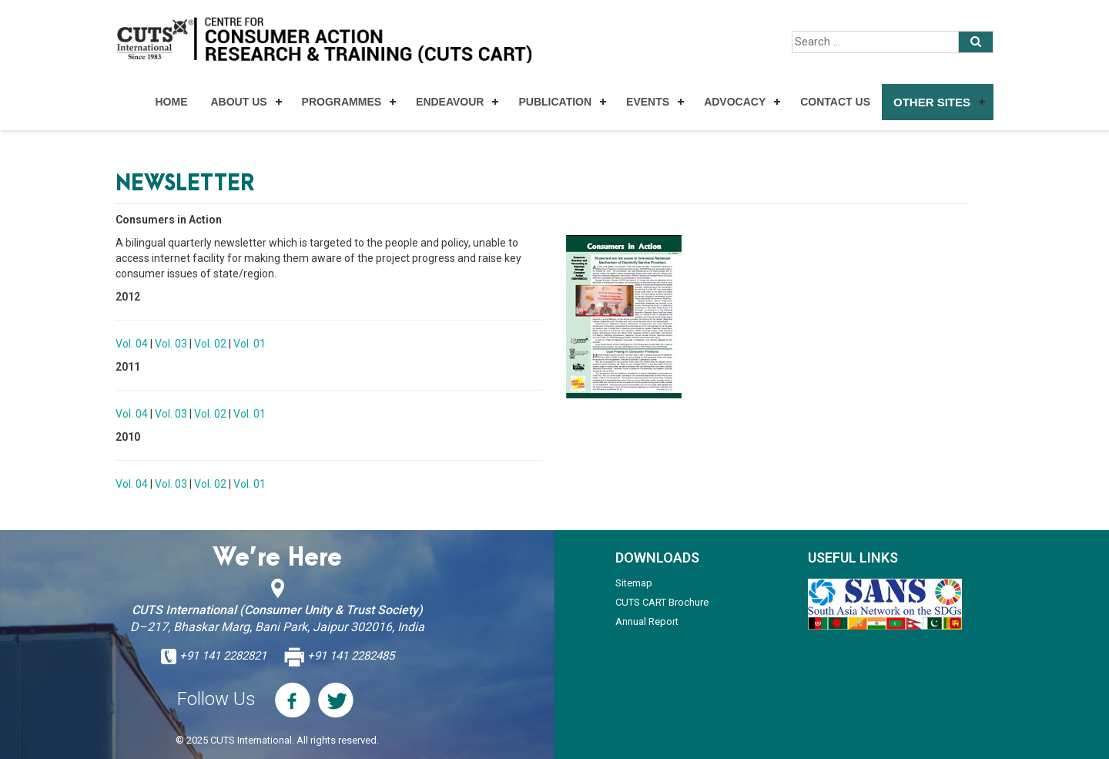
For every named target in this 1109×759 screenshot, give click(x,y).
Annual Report (646, 621)
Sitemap (633, 583)
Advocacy (735, 102)
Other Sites (931, 102)
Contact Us (835, 102)
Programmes (341, 102)
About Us (238, 102)
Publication (554, 102)
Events (647, 102)
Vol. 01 (249, 344)
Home (171, 102)
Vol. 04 (132, 344)
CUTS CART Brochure (662, 602)
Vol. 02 (210, 344)
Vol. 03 (171, 344)
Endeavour (450, 102)
